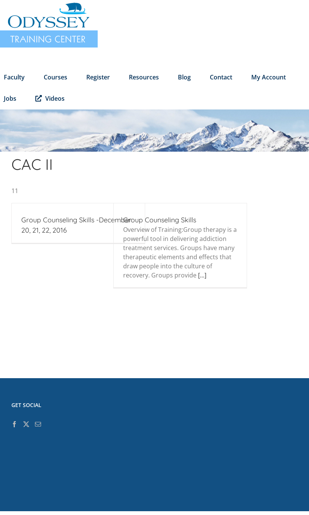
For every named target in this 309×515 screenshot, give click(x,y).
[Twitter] (26, 424)
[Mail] (38, 424)
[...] (202, 275)
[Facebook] (14, 424)
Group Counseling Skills (159, 220)
